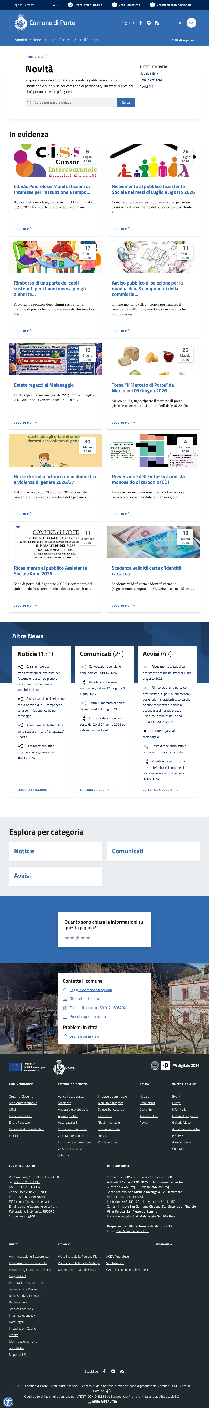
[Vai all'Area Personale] (170, 5)
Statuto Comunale (21, 1308)
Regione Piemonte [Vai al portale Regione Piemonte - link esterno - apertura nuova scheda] (23, 5)
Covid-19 (146, 1109)
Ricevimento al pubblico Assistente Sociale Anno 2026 (50, 570)
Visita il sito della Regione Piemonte (82, 1256)
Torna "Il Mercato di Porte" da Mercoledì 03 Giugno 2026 (143, 387)
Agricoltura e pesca (71, 1096)
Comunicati (147, 1102)
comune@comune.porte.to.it (37, 1206)
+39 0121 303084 (27, 1186)
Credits (13, 1334)
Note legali (16, 1321)
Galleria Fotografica (185, 1115)
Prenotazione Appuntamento (28, 1282)
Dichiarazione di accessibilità (28, 1263)
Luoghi (176, 1102)
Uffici (12, 1109)
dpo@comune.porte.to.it (132, 1230)
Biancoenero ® (120, 1396)
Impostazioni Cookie (22, 1328)
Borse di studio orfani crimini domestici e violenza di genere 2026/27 (55, 479)
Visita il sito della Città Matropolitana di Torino (89, 1263)
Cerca (126, 102)
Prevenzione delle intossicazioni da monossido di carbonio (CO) (148, 479)
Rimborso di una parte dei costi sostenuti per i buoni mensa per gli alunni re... (50, 288)
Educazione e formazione (75, 1142)
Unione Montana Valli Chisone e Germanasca (88, 1269)
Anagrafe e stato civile (73, 1109)
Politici (13, 1135)
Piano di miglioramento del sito (30, 1269)
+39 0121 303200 (27, 1181)
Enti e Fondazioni (20, 1122)
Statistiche (16, 1348)
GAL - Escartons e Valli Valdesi (127, 1269)
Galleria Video (181, 1122)
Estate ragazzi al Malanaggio (44, 384)
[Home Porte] (46, 22)
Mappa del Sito (19, 1354)
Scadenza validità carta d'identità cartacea (146, 570)
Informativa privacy (22, 1315)
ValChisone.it (115, 1263)
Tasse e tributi (149, 1115)
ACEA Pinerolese (117, 1256)
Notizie (144, 1096)
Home (29, 56)
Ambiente (64, 1102)
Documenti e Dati (20, 1115)
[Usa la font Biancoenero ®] (85, 5)
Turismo (103, 1135)
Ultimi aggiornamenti (23, 1341)
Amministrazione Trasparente (29, 1256)
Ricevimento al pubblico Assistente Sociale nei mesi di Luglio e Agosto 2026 (153, 189)
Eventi (176, 1096)
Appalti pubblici (68, 1115)
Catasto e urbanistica (72, 1129)
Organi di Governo (21, 1096)
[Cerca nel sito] (191, 23)
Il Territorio (179, 1109)
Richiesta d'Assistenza (24, 1295)
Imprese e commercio (112, 1096)
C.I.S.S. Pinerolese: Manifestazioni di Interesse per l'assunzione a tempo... (52, 189)
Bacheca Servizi (19, 1302)
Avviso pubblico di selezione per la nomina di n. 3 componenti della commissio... (147, 288)
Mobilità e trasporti (110, 1102)
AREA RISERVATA (102, 1401)
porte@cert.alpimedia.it (33, 1201)
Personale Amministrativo (26, 1129)
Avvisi (144, 1122)
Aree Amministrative (23, 1102)
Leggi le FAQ (17, 1276)
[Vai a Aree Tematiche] (126, 5)
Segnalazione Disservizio (25, 1289)
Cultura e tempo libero (73, 1135)
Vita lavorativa (108, 1142)
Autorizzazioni (67, 1122)
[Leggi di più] (25, 229)
